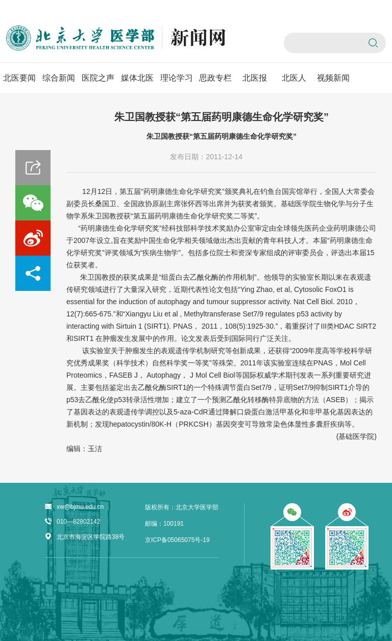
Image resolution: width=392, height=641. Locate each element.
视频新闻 (333, 77)
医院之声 (98, 77)
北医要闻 (19, 77)
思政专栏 (215, 77)
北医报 (254, 77)
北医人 (294, 77)
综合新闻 (58, 77)
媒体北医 (137, 77)
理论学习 (176, 77)
